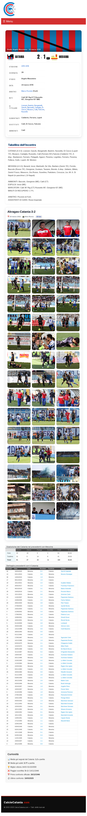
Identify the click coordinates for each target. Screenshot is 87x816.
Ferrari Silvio (65, 689)
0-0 (41, 574)
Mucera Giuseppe (66, 574)
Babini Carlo (65, 680)
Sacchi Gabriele (66, 571)
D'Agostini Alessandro (68, 652)
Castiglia (38, 107)
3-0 (41, 603)
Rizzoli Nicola (65, 620)
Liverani (24, 105)
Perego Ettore (65, 698)
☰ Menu (8, 21)
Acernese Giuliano (67, 655)
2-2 (41, 583)
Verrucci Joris (65, 626)
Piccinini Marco (66, 591)
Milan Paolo (64, 646)
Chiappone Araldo (66, 643)
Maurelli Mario (65, 721)
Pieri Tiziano (65, 603)
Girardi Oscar (65, 617)
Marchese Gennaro (67, 701)
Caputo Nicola (65, 718)
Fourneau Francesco (67, 586)
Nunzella (30, 107)
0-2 (41, 620)
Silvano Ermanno (66, 709)
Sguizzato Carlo (66, 637)
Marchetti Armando (67, 703)
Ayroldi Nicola (65, 606)
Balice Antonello (66, 588)
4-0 (41, 623)
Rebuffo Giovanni (66, 672)
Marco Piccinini (27, 91)
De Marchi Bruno (66, 649)
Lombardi (64, 623)
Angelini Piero (65, 686)
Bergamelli (38, 105)
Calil (35, 109)
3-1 (41, 588)
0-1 (41, 571)
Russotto (24, 112)
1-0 (41, 577)
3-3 (41, 611)
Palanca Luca (65, 614)
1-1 (41, 597)
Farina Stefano (65, 600)
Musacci (30, 109)
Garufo (24, 107)
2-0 (41, 634)
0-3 (41, 735)
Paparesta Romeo (66, 640)
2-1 (41, 591)
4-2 (41, 660)
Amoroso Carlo (65, 594)
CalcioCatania (16, 802)
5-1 (41, 732)
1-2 (41, 586)
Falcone (41, 109)
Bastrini (30, 105)
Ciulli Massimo (65, 629)
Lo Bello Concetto (66, 660)
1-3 (41, 689)
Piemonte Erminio (66, 695)
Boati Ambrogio (66, 683)
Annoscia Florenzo (67, 692)
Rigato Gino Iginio (66, 666)
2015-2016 (25, 66)
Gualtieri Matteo (66, 583)
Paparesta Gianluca (67, 597)
